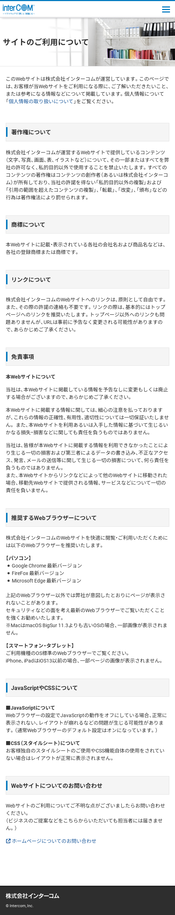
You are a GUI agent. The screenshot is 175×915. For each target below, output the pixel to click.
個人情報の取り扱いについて (41, 101)
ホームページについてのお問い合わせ (54, 840)
